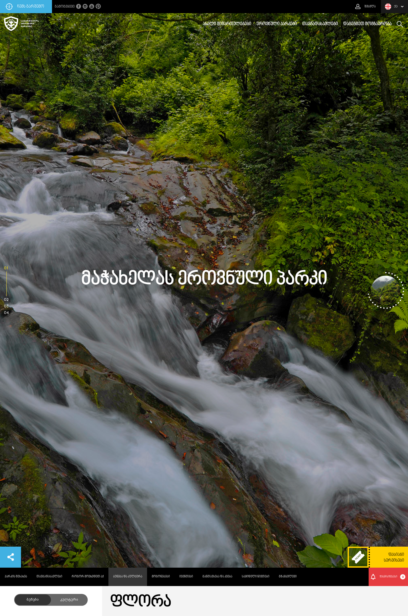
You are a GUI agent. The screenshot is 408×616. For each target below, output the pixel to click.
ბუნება (33, 599)
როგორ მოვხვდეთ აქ (88, 576)
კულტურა (69, 599)
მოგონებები (161, 576)
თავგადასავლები (320, 24)
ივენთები (186, 576)
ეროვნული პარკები (277, 24)
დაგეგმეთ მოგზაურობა (367, 24)
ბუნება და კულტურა (127, 576)
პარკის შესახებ (16, 576)
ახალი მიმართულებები (227, 24)
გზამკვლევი (288, 576)
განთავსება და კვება (217, 576)
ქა (391, 6)
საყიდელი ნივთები (255, 576)
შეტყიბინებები (393, 576)
